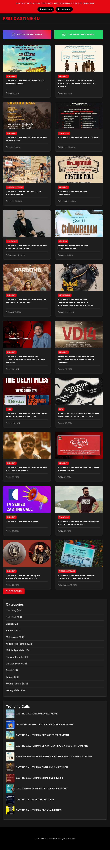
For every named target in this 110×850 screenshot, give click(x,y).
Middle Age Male (15, 650)
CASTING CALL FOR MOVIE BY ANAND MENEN (39, 810)
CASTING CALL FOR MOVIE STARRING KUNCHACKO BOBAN (26, 247)
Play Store (64, 9)
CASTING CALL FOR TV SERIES (22, 521)
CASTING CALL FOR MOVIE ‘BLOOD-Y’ (78, 137)
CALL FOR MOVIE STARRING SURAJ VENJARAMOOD (41, 788)
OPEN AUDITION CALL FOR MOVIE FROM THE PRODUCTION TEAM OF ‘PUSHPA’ (76, 359)
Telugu (9, 677)
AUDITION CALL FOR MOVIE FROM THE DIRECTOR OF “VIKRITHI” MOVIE (78, 415)
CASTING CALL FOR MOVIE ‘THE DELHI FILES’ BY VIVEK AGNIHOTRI (26, 415)
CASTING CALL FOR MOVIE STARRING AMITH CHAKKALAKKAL (78, 523)
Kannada (10, 630)
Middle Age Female (16, 643)
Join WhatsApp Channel (78, 34)
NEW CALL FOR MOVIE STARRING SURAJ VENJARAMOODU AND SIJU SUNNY (76, 83)
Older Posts (14, 591)
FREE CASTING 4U (21, 18)
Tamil (9, 670)
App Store (46, 9)
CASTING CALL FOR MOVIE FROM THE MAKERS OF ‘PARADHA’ (26, 301)
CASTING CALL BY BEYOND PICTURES (35, 799)
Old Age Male (13, 663)
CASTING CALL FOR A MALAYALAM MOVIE (36, 713)
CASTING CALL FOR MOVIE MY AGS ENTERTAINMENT (42, 735)
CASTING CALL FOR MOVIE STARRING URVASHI (39, 778)
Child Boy (11, 610)
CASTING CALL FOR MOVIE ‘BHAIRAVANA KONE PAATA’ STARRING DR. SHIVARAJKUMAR (75, 302)
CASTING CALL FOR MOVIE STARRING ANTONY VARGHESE (26, 469)
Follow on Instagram (27, 34)
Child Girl (11, 617)
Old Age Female (14, 657)
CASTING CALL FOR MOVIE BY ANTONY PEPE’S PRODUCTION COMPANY (52, 746)
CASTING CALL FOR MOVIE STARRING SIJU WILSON (42, 767)
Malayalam (12, 637)
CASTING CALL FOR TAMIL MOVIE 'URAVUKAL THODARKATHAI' (76, 577)
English (10, 623)
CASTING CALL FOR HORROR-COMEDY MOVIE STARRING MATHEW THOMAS (26, 359)
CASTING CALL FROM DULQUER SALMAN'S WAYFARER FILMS (23, 577)
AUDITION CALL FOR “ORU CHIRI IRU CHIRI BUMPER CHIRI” (45, 724)
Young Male (12, 690)
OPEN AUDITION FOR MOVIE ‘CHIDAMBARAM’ (73, 247)
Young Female (13, 683)
